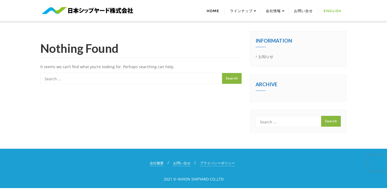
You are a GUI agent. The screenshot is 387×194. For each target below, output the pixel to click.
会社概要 (157, 163)
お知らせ (265, 56)
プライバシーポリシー (217, 163)
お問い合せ (182, 163)
